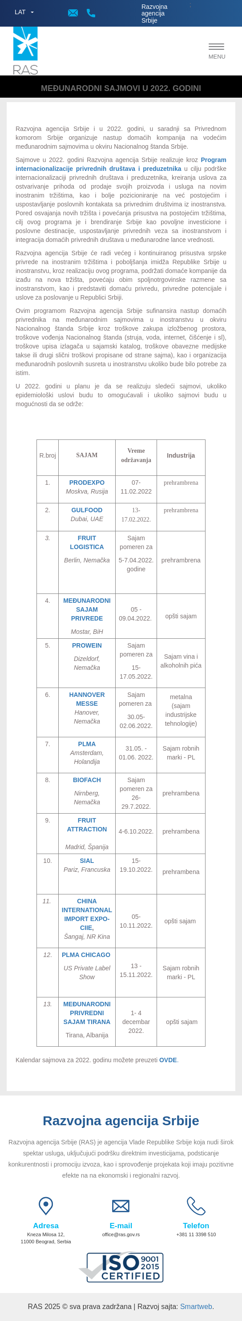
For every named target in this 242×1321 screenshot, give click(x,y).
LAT (20, 12)
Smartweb (196, 1306)
